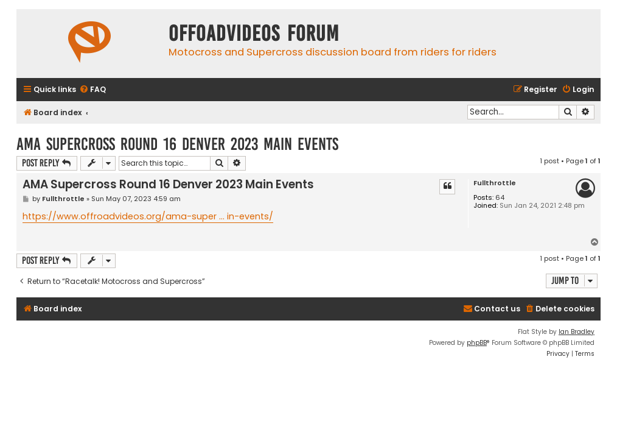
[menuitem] (92, 90)
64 (499, 198)
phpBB (477, 342)
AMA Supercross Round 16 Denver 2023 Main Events (177, 144)
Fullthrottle (494, 183)
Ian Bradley (576, 331)
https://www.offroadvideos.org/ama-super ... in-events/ (148, 216)
